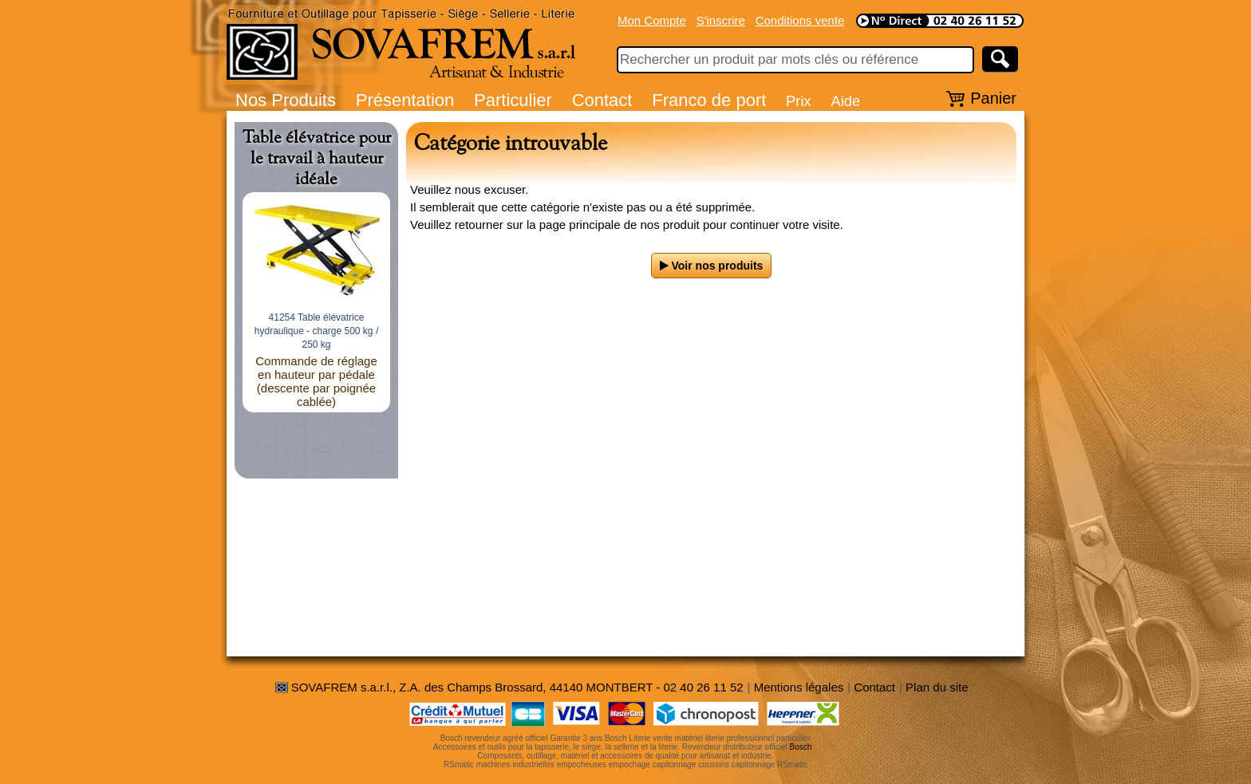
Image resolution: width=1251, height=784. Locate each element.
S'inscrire (721, 20)
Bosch (801, 747)
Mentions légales (799, 687)
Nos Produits (285, 100)
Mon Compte (652, 20)
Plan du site (937, 687)
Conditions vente (800, 20)
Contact (602, 100)
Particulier (513, 100)
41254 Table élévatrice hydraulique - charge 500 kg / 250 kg (316, 331)
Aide (845, 101)
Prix (798, 101)
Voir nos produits (712, 265)
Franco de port (709, 100)
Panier (993, 98)
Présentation (405, 100)
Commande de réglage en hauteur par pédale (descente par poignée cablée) (316, 381)
